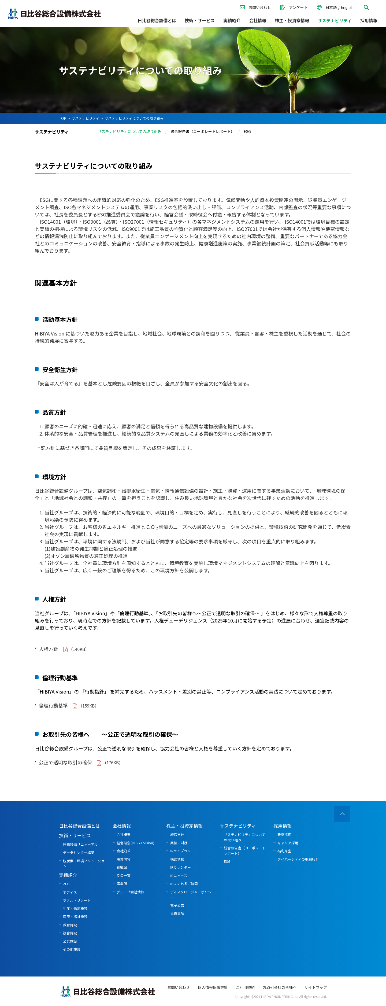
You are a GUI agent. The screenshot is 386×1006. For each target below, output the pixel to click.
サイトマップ (316, 987)
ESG (247, 131)
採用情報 (368, 20)
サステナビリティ (85, 118)
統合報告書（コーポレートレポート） (202, 131)
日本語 (331, 7)
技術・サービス (200, 20)
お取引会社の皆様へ (279, 987)
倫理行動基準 (53, 705)
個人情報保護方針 (213, 987)
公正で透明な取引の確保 (65, 762)
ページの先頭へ (342, 814)
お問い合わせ (259, 7)
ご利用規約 (245, 987)
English (347, 7)
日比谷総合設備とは (157, 20)
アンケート (298, 7)
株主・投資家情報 (292, 20)
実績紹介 (231, 20)
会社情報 (257, 20)
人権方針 (48, 648)
